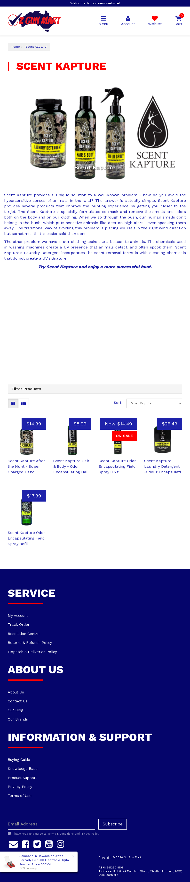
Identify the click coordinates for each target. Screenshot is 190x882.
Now (118, 424)
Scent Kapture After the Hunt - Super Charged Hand (26, 466)
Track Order (19, 624)
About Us (16, 692)
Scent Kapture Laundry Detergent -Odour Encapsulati (162, 466)
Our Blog (15, 710)
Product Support (22, 778)
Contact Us (17, 701)
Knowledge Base (23, 768)
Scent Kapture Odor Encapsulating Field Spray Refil (26, 538)
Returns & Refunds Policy (30, 643)
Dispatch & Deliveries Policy (32, 652)
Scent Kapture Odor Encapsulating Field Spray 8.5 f (117, 466)
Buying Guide (19, 760)
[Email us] (13, 843)
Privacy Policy (20, 787)
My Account (18, 615)
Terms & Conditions (61, 833)
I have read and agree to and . (54, 833)
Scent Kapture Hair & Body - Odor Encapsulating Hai (71, 466)
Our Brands (18, 719)
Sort (117, 403)
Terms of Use (20, 796)
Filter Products (26, 389)
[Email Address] (51, 824)
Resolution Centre (24, 634)
